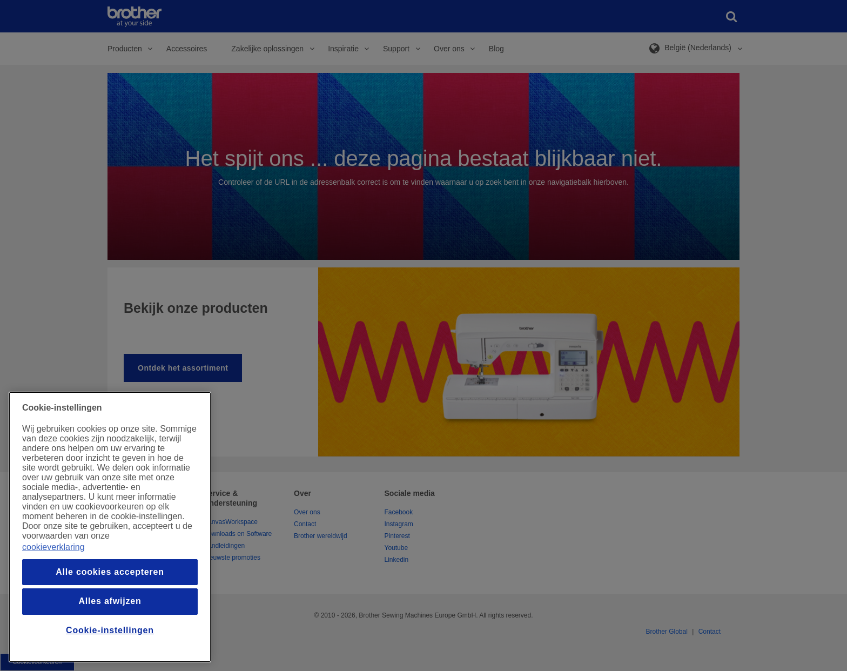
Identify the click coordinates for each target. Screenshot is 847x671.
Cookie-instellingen (110, 630)
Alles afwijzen (109, 601)
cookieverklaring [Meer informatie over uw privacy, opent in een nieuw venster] (53, 547)
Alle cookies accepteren (110, 571)
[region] (110, 527)
